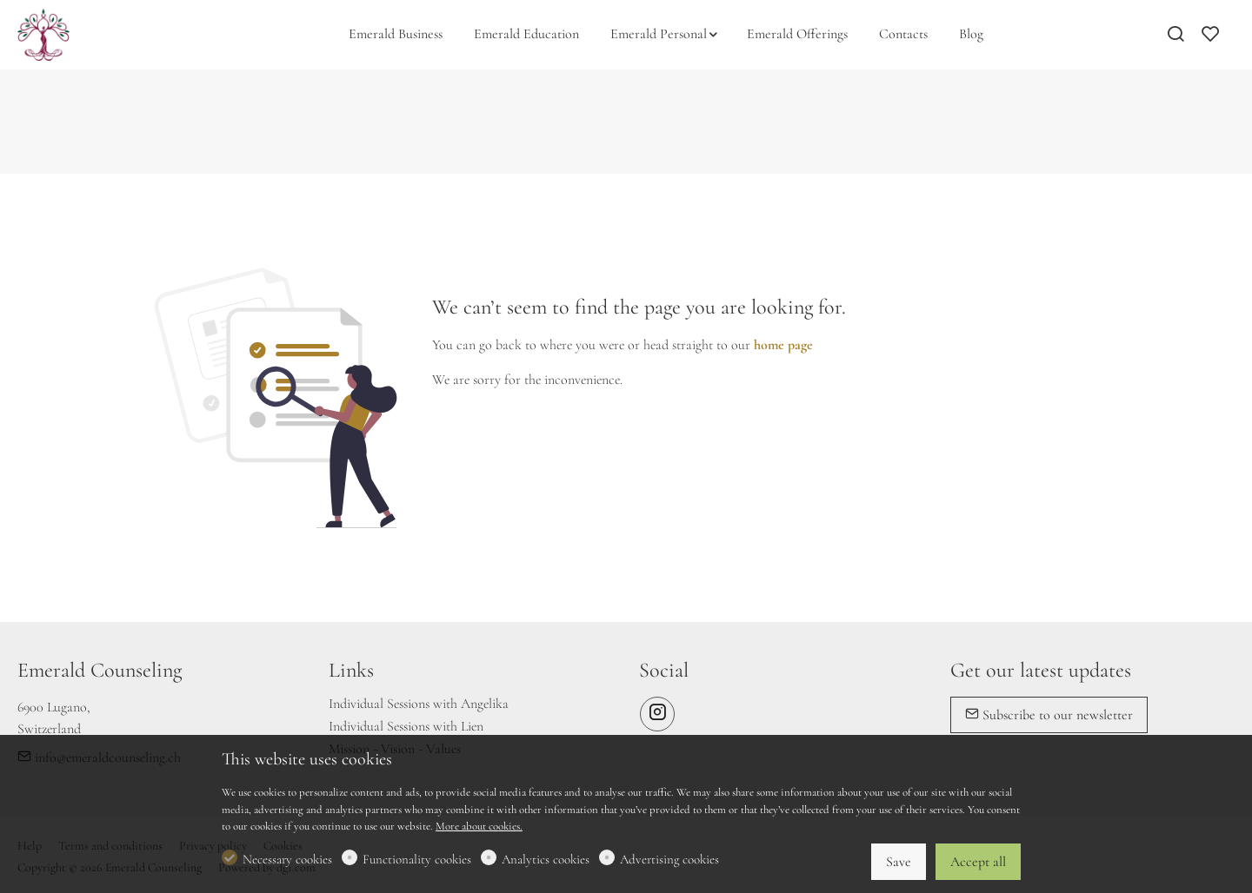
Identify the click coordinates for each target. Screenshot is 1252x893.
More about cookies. (479, 826)
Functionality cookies (417, 859)
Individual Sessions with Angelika (419, 703)
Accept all (978, 861)
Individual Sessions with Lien (406, 726)
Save (898, 861)
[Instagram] (657, 714)
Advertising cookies (669, 859)
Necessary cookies (287, 859)
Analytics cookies (545, 859)
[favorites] (1210, 35)
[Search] (1175, 35)
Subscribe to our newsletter (1049, 715)
